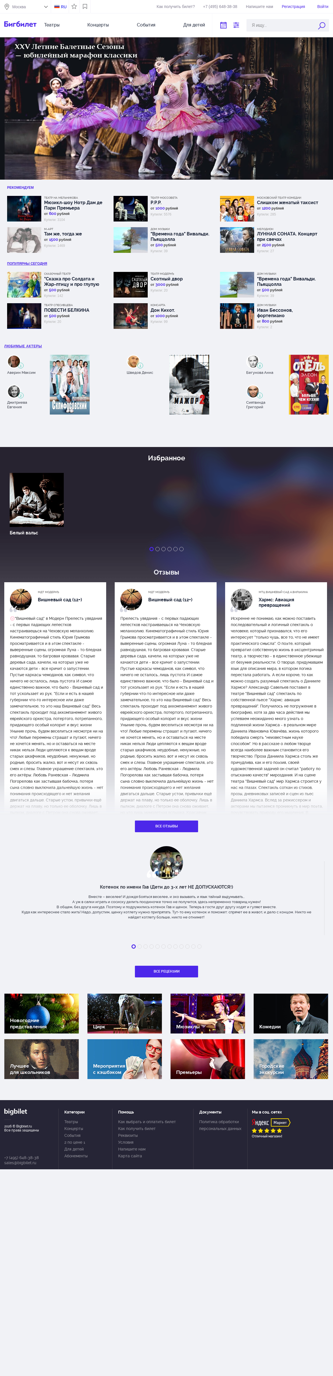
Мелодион (265, 229)
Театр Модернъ (162, 273)
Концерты (98, 25)
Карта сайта (130, 1156)
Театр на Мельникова (61, 197)
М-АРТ (48, 229)
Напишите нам (259, 6)
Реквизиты (128, 1135)
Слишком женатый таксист (287, 202)
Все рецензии (167, 971)
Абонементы (76, 1156)
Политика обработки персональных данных (220, 1125)
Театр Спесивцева (58, 305)
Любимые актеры (23, 346)
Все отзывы (166, 826)
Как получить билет (137, 1128)
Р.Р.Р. (156, 202)
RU (64, 7)
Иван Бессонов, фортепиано (275, 312)
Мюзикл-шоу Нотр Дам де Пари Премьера (73, 205)
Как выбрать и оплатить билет (147, 1121)
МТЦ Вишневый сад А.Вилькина (283, 592)
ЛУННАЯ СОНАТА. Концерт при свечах (287, 236)
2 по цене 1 (74, 1142)
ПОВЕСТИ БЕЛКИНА (66, 310)
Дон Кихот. (163, 310)
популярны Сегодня (27, 264)
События (146, 25)
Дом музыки (160, 229)
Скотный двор (167, 279)
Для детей (194, 25)
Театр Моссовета (164, 197)
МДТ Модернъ (48, 592)
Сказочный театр (57, 273)
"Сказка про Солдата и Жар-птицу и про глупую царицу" (71, 281)
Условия (125, 1142)
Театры (51, 25)
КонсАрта (158, 305)
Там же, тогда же (63, 234)
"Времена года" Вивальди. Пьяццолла (180, 236)
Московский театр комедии (279, 197)
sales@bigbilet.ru (20, 1162)
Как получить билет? (176, 6)
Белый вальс (24, 533)
